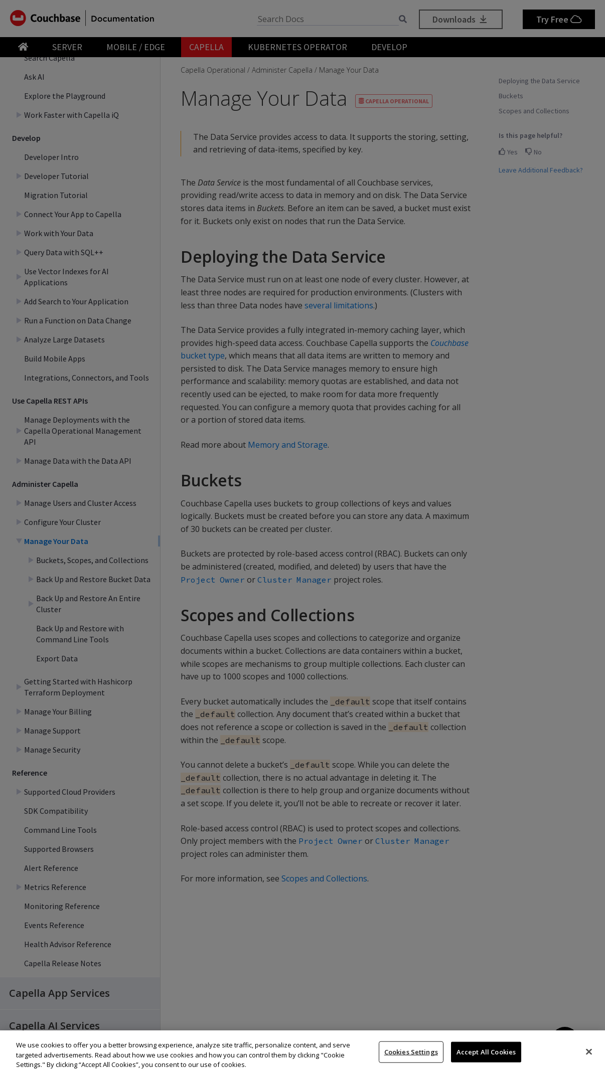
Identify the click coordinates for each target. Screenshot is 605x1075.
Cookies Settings (411, 1051)
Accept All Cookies (486, 1051)
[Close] (589, 1051)
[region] (302, 1052)
